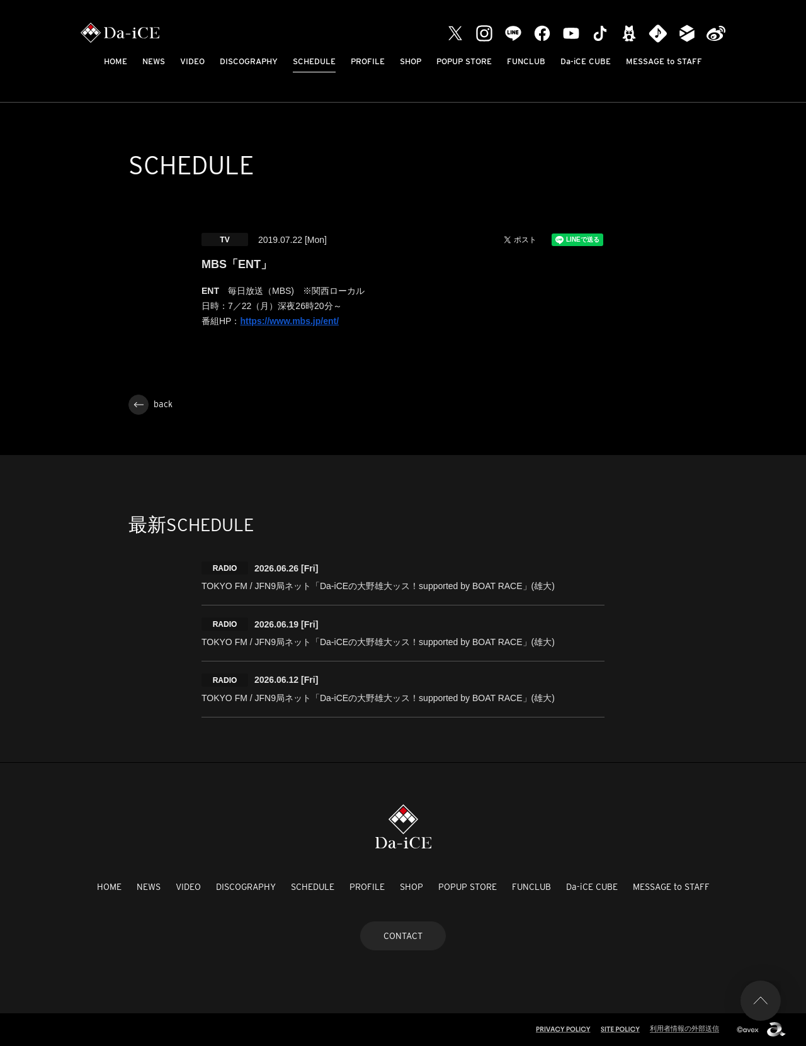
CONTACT (403, 936)
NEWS (153, 61)
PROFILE (368, 61)
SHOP (410, 61)
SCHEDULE (314, 61)
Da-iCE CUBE (585, 61)
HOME (115, 61)
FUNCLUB (526, 61)
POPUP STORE (464, 61)
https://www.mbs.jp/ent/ (289, 321)
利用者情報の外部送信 (684, 1028)
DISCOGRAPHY (249, 61)
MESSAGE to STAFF (664, 61)
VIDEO (192, 61)
